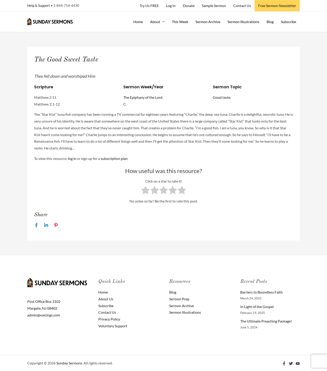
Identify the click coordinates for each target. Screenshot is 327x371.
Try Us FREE (149, 5)
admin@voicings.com (43, 315)
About (155, 21)
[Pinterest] (56, 224)
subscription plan (114, 158)
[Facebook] (36, 224)
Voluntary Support (112, 326)
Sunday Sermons (69, 363)
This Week (180, 21)
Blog (270, 21)
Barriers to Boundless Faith (261, 292)
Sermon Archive (208, 21)
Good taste (221, 97)
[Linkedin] (46, 224)
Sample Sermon (214, 5)
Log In (171, 5)
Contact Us (242, 5)
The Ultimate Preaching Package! (266, 321)
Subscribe (288, 21)
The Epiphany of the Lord (142, 97)
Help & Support (38, 5)
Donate (189, 5)
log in (72, 158)
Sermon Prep (179, 299)
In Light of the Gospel (257, 306)
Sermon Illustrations (243, 21)
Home (138, 21)
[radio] (145, 191)
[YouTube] (298, 363)
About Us (105, 299)
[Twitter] (291, 363)
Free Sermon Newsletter (277, 5)
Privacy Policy (109, 319)
